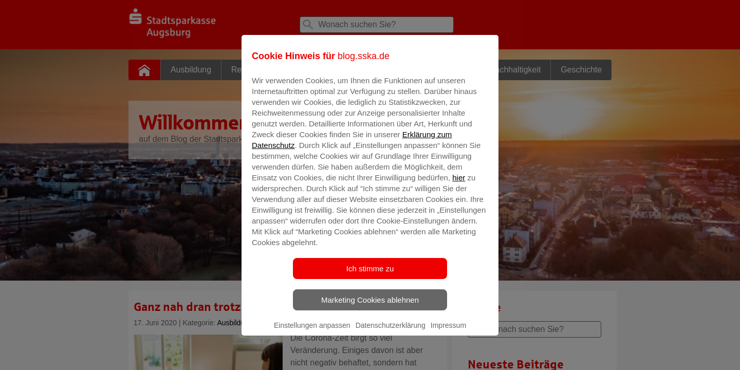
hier (458, 184)
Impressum (448, 332)
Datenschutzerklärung (390, 332)
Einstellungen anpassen (312, 332)
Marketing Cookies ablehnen (370, 307)
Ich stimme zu (370, 275)
